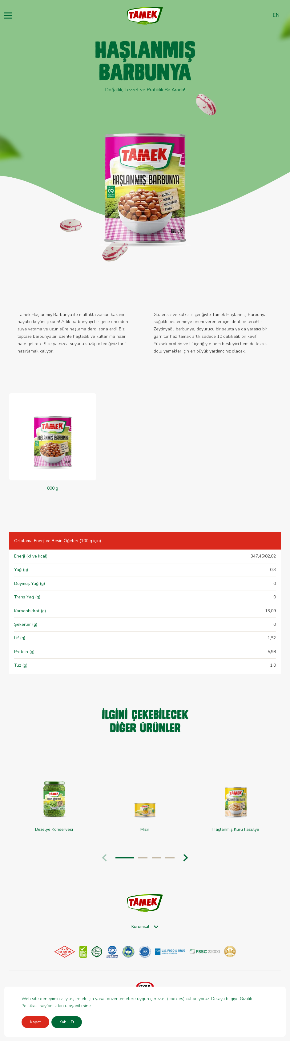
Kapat (35, 1021)
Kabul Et (66, 1021)
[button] (185, 858)
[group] (54, 799)
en (276, 15)
